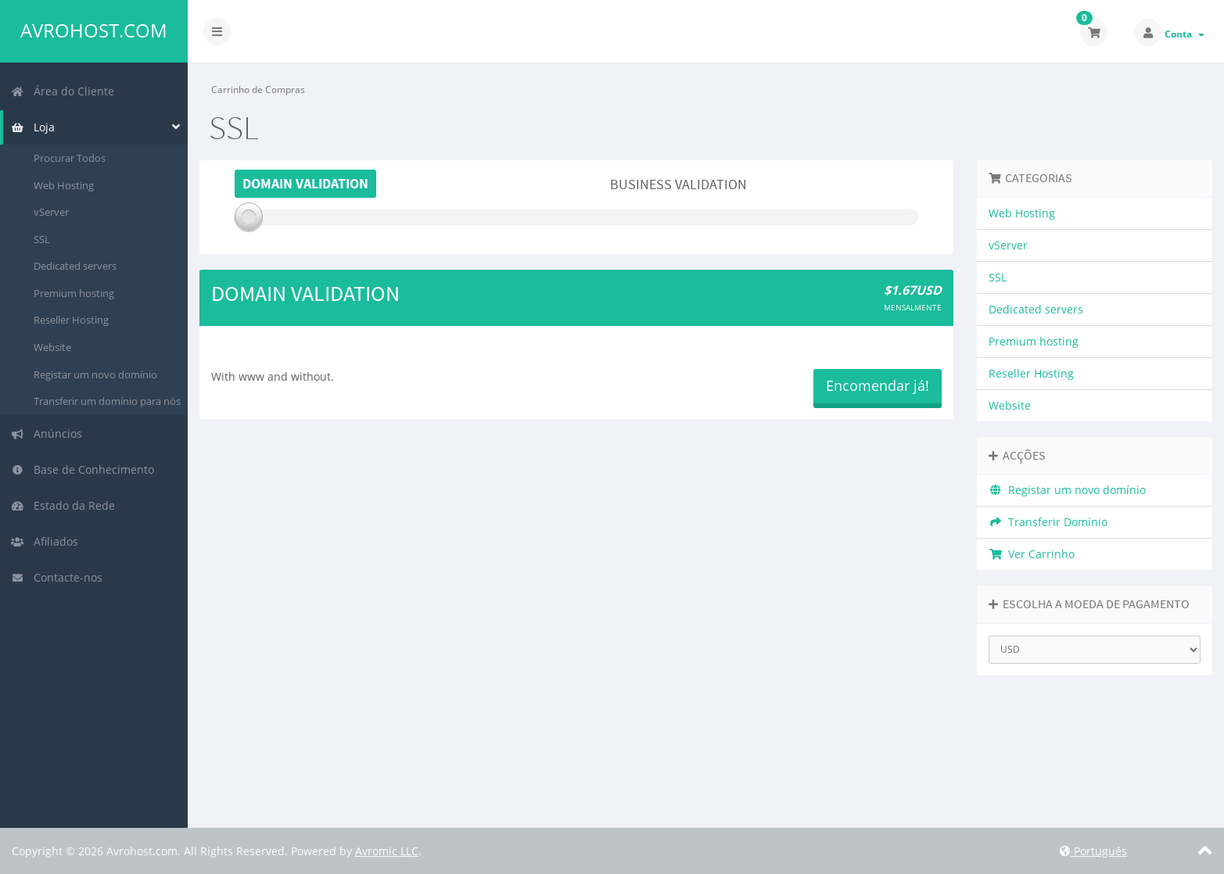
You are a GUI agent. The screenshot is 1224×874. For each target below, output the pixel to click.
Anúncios (46, 433)
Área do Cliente (62, 91)
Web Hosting (64, 185)
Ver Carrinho (1032, 553)
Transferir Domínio (1048, 521)
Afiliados (44, 541)
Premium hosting (74, 293)
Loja (33, 127)
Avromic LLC (386, 851)
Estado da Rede (63, 505)
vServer (51, 212)
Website (52, 347)
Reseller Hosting (71, 320)
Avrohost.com (93, 30)
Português (1093, 851)
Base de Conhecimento (82, 469)
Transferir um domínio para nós (107, 401)
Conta (1184, 34)
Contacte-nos (56, 577)
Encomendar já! (877, 385)
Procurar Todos (70, 158)
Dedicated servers (75, 266)
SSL (42, 239)
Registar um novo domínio (95, 374)
